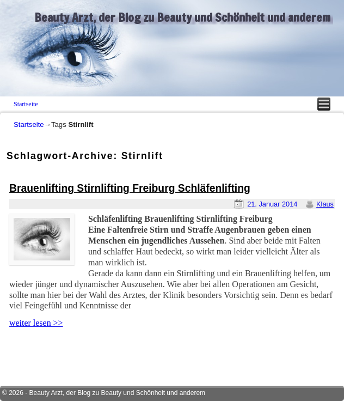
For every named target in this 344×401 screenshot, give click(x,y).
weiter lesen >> (36, 322)
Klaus (325, 204)
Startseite (26, 104)
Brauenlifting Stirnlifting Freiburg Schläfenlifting (129, 188)
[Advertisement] (134, 353)
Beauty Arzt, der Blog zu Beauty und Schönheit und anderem (182, 17)
